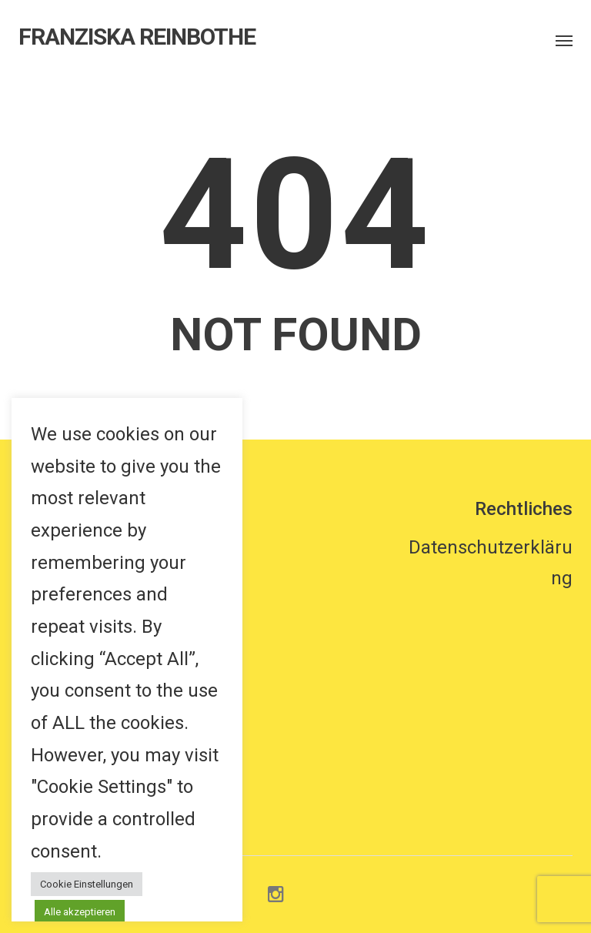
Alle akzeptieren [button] (79, 912)
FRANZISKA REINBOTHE (136, 36)
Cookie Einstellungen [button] (86, 884)
